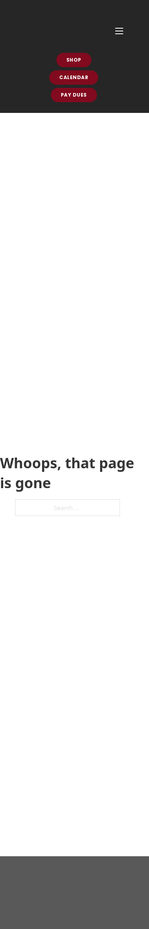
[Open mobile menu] (119, 31)
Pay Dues (74, 94)
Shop (73, 59)
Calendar (73, 77)
